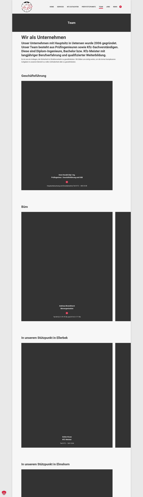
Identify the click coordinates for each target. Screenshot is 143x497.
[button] (4, 493)
